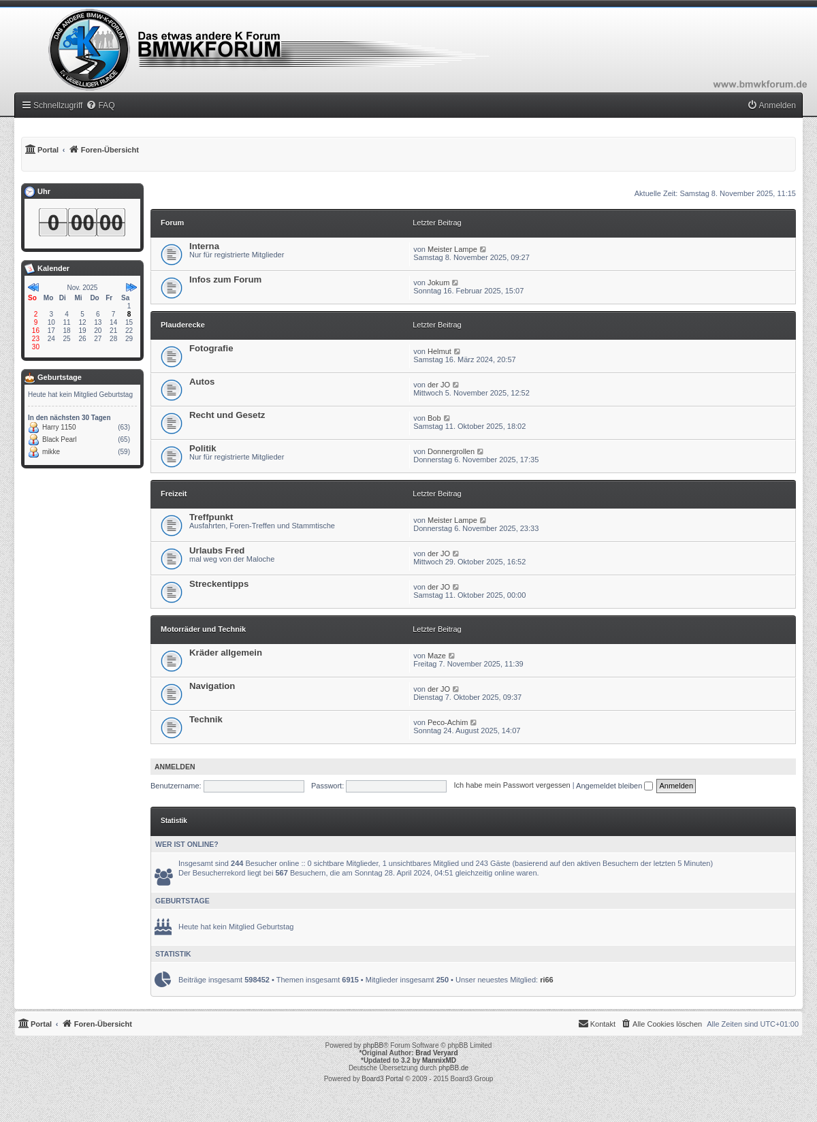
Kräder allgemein (225, 652)
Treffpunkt (211, 517)
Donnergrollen (451, 451)
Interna (204, 246)
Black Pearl (59, 439)
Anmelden (175, 767)
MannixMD (439, 1060)
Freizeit (174, 494)
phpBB (373, 1045)
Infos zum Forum (225, 279)
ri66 (547, 980)
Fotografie (211, 348)
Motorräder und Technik (203, 629)
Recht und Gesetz (227, 415)
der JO (439, 385)
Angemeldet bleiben (614, 786)
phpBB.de (453, 1068)
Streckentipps (219, 584)
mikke (51, 451)
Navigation (212, 686)
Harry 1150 (59, 427)
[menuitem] (100, 105)
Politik (203, 448)
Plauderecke (183, 325)
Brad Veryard (436, 1053)
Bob (434, 418)
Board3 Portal (382, 1079)
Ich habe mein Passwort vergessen (512, 786)
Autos (201, 381)
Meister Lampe (452, 249)
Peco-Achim (448, 722)
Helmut (439, 351)
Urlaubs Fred (216, 550)
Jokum (438, 282)
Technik (206, 719)
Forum (172, 223)
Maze (437, 656)
